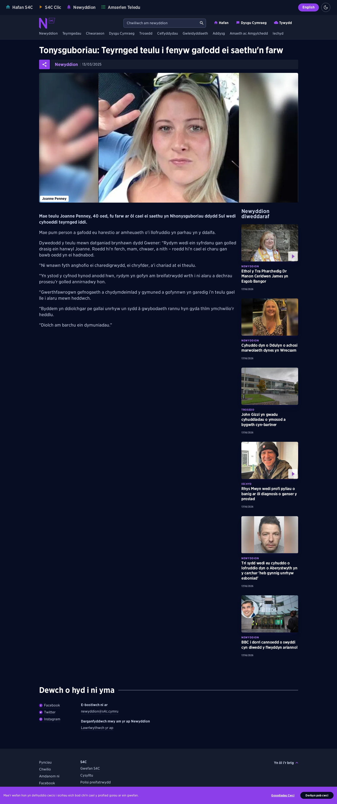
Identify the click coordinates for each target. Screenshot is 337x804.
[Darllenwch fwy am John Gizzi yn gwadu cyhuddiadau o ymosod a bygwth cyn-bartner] (269, 386)
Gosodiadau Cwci (282, 795)
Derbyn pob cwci (316, 795)
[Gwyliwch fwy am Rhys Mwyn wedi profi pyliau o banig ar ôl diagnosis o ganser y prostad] (269, 460)
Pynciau (45, 762)
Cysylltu (86, 775)
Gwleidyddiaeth (195, 33)
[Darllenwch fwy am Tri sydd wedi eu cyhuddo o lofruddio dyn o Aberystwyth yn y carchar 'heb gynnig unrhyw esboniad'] (269, 534)
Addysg (219, 33)
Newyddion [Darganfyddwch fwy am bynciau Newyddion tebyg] (250, 266)
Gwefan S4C (90, 768)
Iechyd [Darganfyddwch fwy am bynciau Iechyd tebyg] (246, 483)
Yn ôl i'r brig (286, 763)
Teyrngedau (71, 33)
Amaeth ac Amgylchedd (249, 33)
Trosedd (145, 33)
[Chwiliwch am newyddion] (161, 23)
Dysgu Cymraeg (251, 22)
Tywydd (283, 22)
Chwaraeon (95, 33)
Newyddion (48, 33)
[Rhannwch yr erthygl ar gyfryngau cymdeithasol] (44, 64)
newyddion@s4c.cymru (99, 711)
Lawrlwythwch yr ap (97, 728)
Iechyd (278, 33)
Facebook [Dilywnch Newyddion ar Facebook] (49, 705)
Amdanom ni (49, 776)
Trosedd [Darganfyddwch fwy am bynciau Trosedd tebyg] (247, 409)
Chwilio (45, 769)
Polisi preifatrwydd (95, 782)
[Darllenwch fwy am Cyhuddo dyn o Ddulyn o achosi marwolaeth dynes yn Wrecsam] (269, 317)
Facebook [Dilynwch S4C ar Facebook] (47, 783)
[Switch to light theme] (325, 7)
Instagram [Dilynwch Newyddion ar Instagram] (49, 719)
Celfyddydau (167, 33)
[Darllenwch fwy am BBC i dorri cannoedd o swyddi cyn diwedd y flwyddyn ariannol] (269, 614)
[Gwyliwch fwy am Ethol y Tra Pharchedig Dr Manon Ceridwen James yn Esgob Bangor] (269, 242)
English (308, 7)
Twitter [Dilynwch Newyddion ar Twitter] (47, 712)
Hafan (221, 22)
